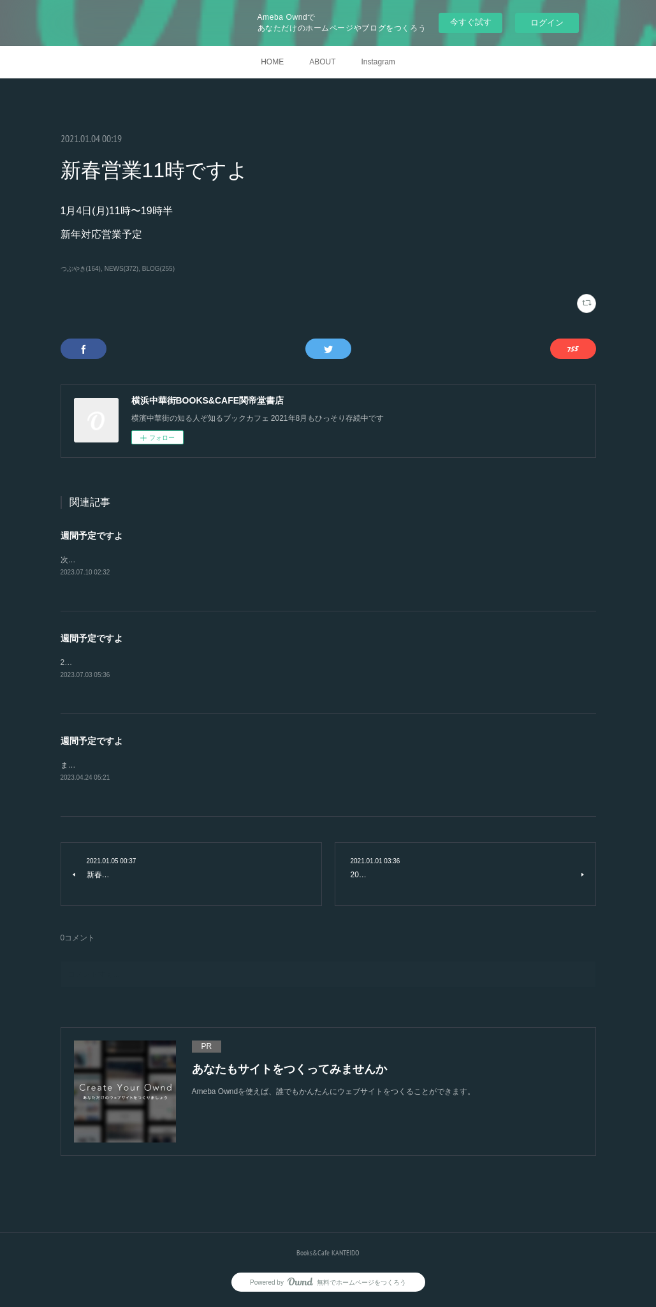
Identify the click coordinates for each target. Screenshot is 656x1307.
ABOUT (322, 61)
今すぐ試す (471, 22)
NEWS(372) (121, 268)
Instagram (378, 61)
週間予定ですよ (92, 535)
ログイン (547, 22)
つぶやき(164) (81, 268)
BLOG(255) (158, 268)
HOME (272, 61)
